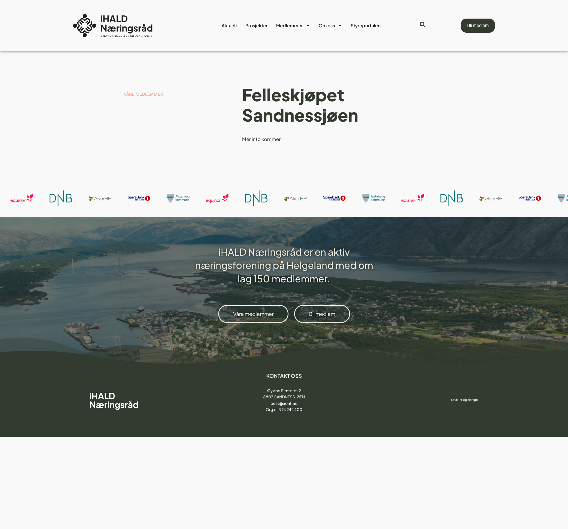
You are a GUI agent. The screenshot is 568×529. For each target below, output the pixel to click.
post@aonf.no (284, 403)
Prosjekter (256, 25)
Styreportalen (365, 25)
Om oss (330, 26)
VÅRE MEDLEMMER (143, 94)
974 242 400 (290, 409)
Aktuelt (229, 25)
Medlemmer (293, 26)
